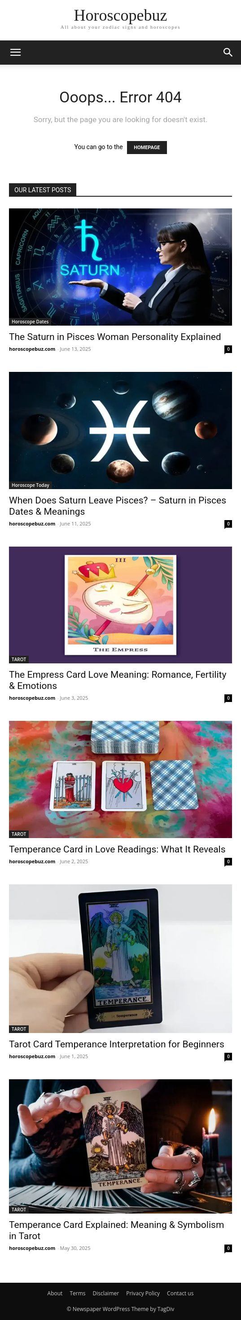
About (55, 1293)
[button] (15, 52)
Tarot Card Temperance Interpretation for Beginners (116, 1044)
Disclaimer (105, 1293)
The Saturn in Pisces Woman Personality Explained (115, 336)
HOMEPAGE (147, 147)
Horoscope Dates (30, 321)
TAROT (19, 659)
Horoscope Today (30, 485)
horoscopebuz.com (32, 348)
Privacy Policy (143, 1293)
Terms (77, 1293)
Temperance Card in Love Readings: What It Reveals (117, 849)
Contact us (180, 1293)
